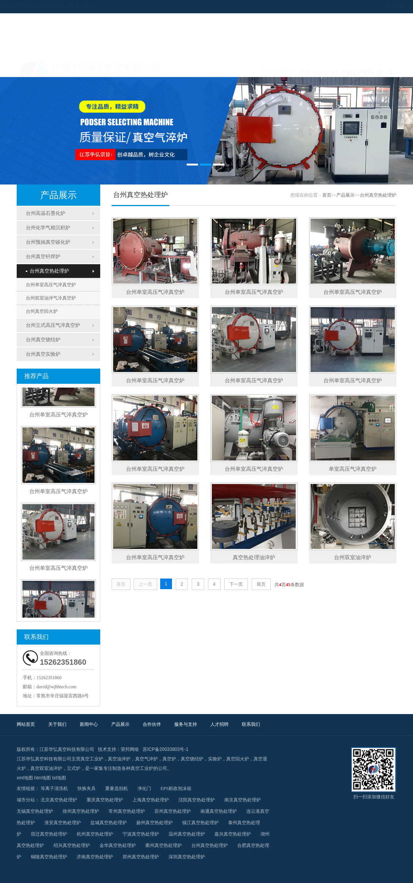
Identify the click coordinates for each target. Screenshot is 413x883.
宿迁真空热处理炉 (49, 834)
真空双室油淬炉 (46, 768)
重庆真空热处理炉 (105, 800)
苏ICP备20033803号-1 (165, 749)
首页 (326, 195)
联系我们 (373, 67)
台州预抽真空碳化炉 (48, 242)
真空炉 (169, 759)
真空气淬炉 (146, 759)
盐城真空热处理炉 (108, 822)
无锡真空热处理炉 (35, 811)
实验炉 (215, 759)
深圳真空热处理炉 (187, 856)
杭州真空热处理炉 (95, 834)
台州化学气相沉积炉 (48, 227)
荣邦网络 (130, 749)
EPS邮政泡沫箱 (176, 788)
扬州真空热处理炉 (154, 822)
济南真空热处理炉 (95, 856)
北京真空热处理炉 (59, 800)
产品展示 (183, 67)
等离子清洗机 (54, 788)
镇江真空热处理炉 (200, 822)
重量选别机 (116, 788)
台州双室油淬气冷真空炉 (51, 298)
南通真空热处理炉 (218, 811)
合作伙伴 (230, 67)
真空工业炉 (91, 759)
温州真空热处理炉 (187, 834)
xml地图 (25, 778)
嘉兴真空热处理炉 (232, 834)
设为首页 (357, 6)
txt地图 (59, 778)
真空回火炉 (237, 759)
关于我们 (88, 67)
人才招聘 (325, 67)
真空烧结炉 (192, 759)
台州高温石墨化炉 (45, 213)
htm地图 (42, 778)
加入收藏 (382, 6)
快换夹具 (86, 788)
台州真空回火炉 (42, 311)
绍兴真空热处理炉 (72, 845)
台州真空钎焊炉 (43, 256)
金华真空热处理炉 (117, 845)
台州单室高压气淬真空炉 (51, 284)
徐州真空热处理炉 (81, 811)
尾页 (261, 584)
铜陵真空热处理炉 (49, 856)
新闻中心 (135, 67)
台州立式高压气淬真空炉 (53, 325)
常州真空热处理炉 (127, 811)
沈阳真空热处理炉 (196, 800)
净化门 (144, 788)
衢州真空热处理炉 (163, 845)
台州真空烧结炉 (43, 339)
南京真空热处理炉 (242, 800)
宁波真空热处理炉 (141, 834)
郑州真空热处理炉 (141, 856)
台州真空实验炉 (43, 354)
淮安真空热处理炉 (62, 822)
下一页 (236, 584)
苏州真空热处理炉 (172, 811)
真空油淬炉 (119, 759)
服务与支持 (277, 67)
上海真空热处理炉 (150, 800)
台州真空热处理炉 (47, 271)
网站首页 (41, 67)
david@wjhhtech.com (56, 686)
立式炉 (73, 768)
